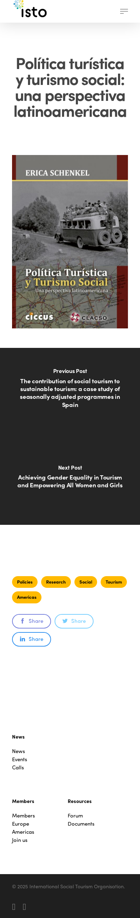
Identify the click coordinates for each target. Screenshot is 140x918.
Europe (20, 823)
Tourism (114, 581)
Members (23, 815)
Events (19, 759)
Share (31, 621)
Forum (75, 815)
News (18, 751)
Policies (25, 581)
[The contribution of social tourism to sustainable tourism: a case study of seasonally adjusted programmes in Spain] (70, 392)
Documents (81, 823)
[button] (124, 11)
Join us (20, 840)
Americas (27, 596)
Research (56, 581)
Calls (18, 767)
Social (85, 581)
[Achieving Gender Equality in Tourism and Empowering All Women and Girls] (70, 480)
